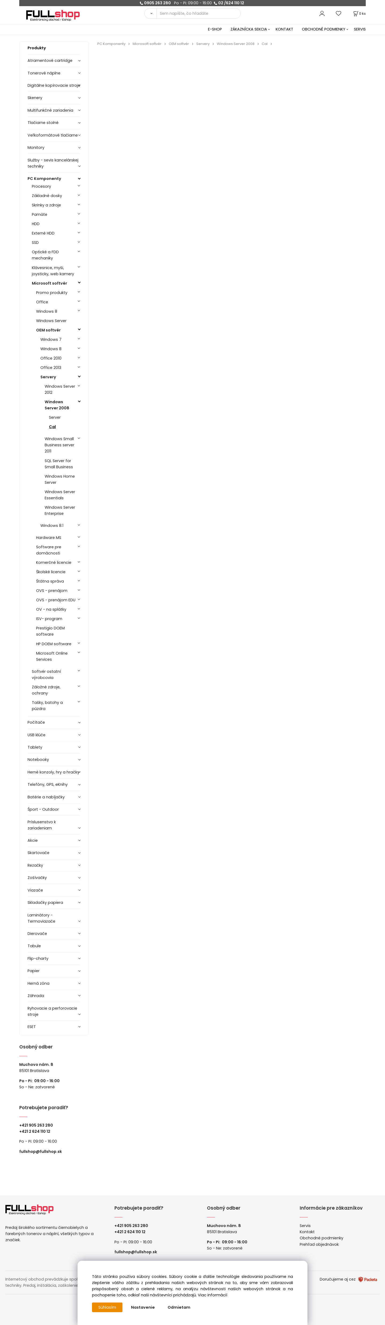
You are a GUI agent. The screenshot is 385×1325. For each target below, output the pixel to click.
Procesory (41, 186)
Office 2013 (50, 367)
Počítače (36, 722)
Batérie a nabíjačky (46, 797)
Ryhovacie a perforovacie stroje (52, 1011)
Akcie (33, 840)
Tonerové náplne (44, 73)
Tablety (35, 747)
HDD (36, 224)
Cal (52, 426)
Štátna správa (50, 581)
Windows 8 (46, 311)
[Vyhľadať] (150, 13)
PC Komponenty (44, 178)
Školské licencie (51, 572)
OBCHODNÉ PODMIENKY (323, 29)
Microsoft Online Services (52, 656)
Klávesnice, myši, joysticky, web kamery (53, 271)
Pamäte (39, 214)
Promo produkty (51, 292)
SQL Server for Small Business (59, 464)
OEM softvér (48, 330)
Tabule (34, 946)
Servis (305, 1225)
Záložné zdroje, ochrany (46, 690)
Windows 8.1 (51, 525)
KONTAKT (284, 29)
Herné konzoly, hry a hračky (53, 772)
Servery (48, 377)
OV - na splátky (51, 609)
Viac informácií (212, 1295)
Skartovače (38, 852)
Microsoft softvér (49, 283)
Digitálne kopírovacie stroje (54, 85)
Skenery (35, 97)
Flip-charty (38, 958)
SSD (35, 242)
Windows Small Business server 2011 (59, 445)
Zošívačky (37, 877)
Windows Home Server (60, 479)
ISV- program (49, 618)
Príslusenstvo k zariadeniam (42, 825)
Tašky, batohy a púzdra (47, 705)
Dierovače (37, 933)
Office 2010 (50, 358)
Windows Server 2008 (57, 405)
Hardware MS (48, 537)
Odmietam (179, 1307)
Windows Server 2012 (60, 389)
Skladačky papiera (45, 902)
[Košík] (359, 13)
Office (42, 302)
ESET (32, 1026)
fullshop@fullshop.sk (40, 1151)
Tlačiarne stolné (43, 122)
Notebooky (38, 759)
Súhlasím (107, 1307)
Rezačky (35, 865)
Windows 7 (50, 339)
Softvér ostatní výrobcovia (46, 674)
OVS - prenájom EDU (55, 600)
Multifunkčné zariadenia (50, 110)
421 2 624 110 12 (36, 1131)
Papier (34, 970)
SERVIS (360, 29)
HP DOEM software (53, 644)
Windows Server (51, 320)
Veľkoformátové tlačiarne (53, 135)
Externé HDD (43, 233)
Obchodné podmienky (321, 1238)
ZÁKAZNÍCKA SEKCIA (248, 29)
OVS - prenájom (51, 590)
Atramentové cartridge (50, 60)
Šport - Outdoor (43, 809)
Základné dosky (47, 195)
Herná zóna (38, 983)
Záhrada (36, 995)
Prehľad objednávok (319, 1244)
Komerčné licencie (53, 562)
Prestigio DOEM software (50, 631)
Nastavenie (143, 1307)
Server (55, 417)
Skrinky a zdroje (46, 205)
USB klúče (36, 735)
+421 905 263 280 (36, 1125)
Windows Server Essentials (60, 495)
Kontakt (307, 1232)
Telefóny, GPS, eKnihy (48, 784)
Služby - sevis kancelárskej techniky (53, 163)
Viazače (35, 890)
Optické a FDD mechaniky (45, 255)
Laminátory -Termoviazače (41, 918)
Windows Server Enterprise (60, 510)
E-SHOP (215, 29)
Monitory (36, 147)
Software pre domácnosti (48, 550)
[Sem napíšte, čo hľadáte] (198, 13)
